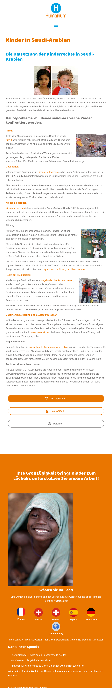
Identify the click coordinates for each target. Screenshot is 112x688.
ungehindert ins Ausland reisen (57, 280)
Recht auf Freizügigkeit (18, 275)
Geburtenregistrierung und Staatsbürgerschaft (31, 315)
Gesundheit (12, 166)
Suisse (38, 614)
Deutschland (91, 614)
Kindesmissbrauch (16, 203)
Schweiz (56, 614)
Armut (9, 130)
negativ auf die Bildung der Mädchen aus (64, 269)
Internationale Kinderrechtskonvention (48, 347)
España (73, 614)
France (21, 614)
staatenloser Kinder (39, 332)
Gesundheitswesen (48, 172)
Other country (56, 628)
